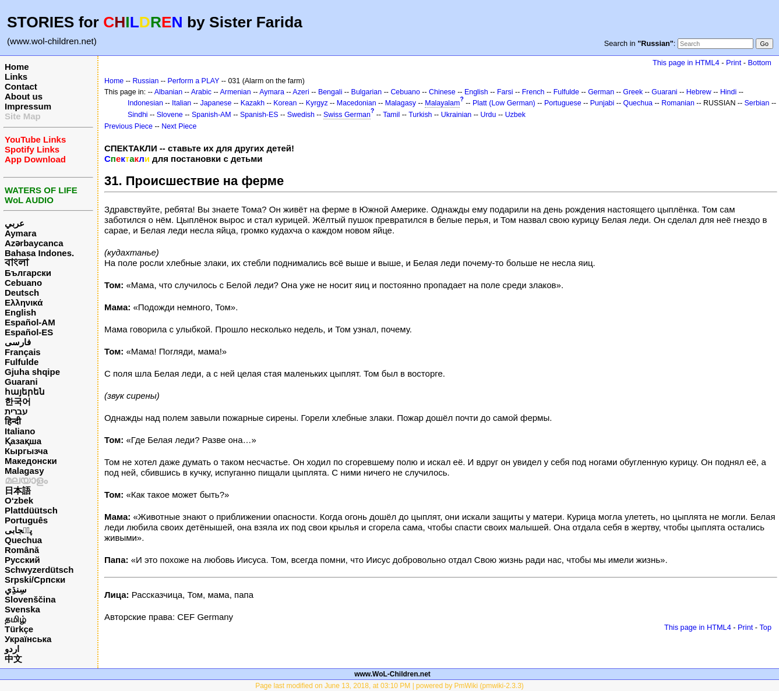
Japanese (215, 103)
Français (23, 352)
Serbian (757, 103)
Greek (633, 92)
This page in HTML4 (686, 62)
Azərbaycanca (34, 243)
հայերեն (25, 391)
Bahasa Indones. (39, 253)
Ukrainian (456, 115)
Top (765, 627)
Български (28, 273)
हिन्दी (13, 421)
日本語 (18, 490)
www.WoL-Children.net (392, 674)
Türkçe (19, 629)
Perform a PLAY (194, 81)
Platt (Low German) (504, 103)
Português (26, 520)
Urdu (488, 115)
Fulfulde (21, 362)
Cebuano (23, 283)
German (601, 92)
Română (22, 550)
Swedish (301, 115)
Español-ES (29, 332)
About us (24, 96)
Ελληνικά (24, 302)
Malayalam (442, 103)
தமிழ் (15, 619)
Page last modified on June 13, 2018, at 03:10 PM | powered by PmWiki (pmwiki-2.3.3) (389, 686)
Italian (181, 103)
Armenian (235, 92)
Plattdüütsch (31, 510)
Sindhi (138, 115)
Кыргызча (26, 451)
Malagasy (24, 471)
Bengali (330, 92)
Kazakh (253, 103)
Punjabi (602, 103)
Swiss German (347, 115)
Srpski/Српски (35, 579)
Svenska (22, 609)
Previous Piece (128, 126)
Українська (28, 639)
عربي (14, 223)
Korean (285, 103)
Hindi (728, 92)
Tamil (391, 115)
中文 (13, 659)
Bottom (759, 62)
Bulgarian (366, 92)
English (20, 312)
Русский (22, 560)
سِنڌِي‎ (16, 589)
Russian (145, 81)
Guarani (21, 382)
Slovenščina (30, 599)
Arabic (201, 92)
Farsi (505, 92)
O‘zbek (19, 500)
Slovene (170, 115)
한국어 (18, 401)
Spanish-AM (211, 115)
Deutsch (22, 292)
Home (17, 67)
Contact (21, 86)
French (533, 92)
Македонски (31, 461)
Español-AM (30, 322)
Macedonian (356, 103)
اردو (12, 649)
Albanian (168, 92)
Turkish (420, 115)
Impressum (28, 106)
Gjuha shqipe (32, 372)
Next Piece (178, 126)
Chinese (442, 92)
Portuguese (562, 103)
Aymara (20, 233)
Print (733, 62)
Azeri (300, 92)
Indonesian (145, 103)
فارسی (18, 342)
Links (16, 76)
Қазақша (23, 441)
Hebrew (698, 92)
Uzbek (515, 115)
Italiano (20, 431)
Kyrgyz (317, 103)
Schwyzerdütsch (39, 570)
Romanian (678, 103)
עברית (16, 411)
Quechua (23, 540)
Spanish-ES (259, 115)
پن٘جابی (18, 530)
